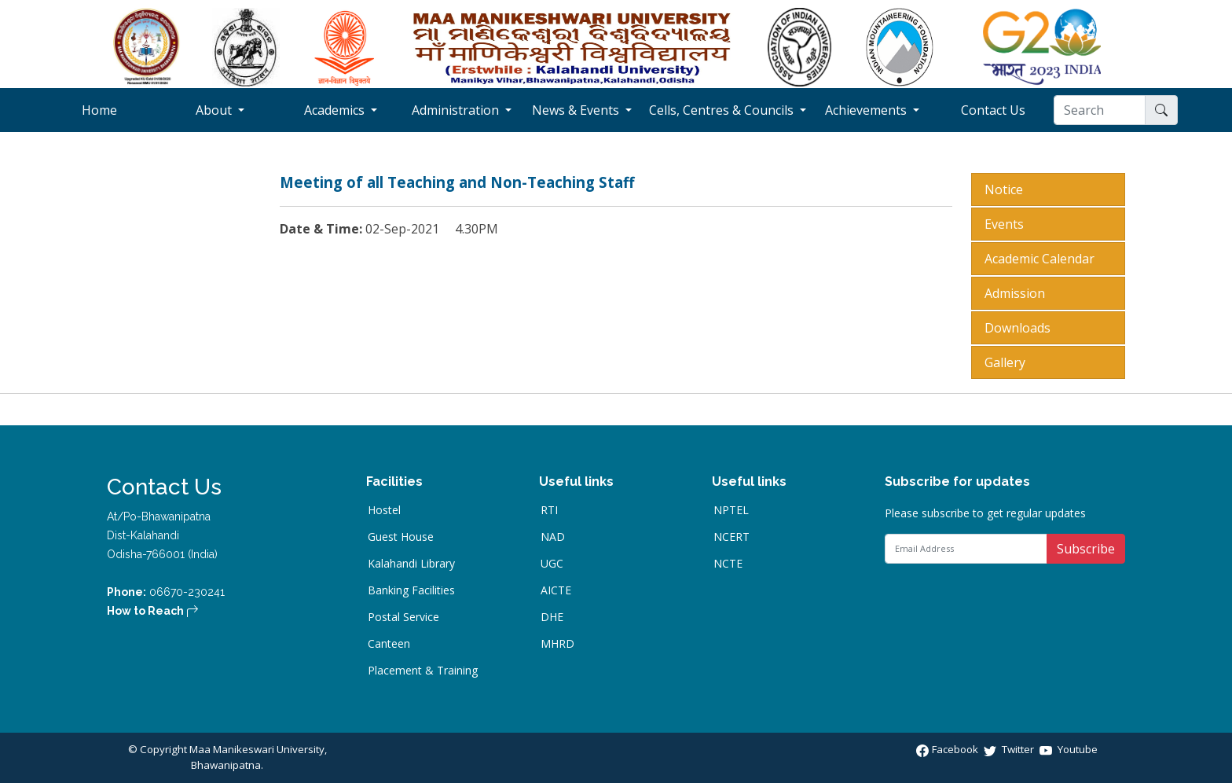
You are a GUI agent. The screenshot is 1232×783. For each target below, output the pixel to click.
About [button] (215, 110)
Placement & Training (423, 670)
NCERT (731, 536)
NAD (553, 536)
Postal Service (403, 617)
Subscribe (1086, 548)
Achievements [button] (867, 110)
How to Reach (153, 611)
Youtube (1069, 749)
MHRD (557, 643)
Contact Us (1007, 110)
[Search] (1100, 110)
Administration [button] (457, 110)
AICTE (556, 590)
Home (121, 110)
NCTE (727, 563)
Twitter (1010, 749)
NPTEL (731, 510)
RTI (549, 510)
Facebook (948, 749)
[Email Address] (966, 549)
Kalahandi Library (411, 563)
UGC (552, 563)
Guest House (401, 536)
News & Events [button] (577, 110)
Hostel (384, 510)
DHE (552, 617)
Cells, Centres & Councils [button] (723, 110)
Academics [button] (336, 110)
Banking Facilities (411, 590)
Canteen (389, 643)
